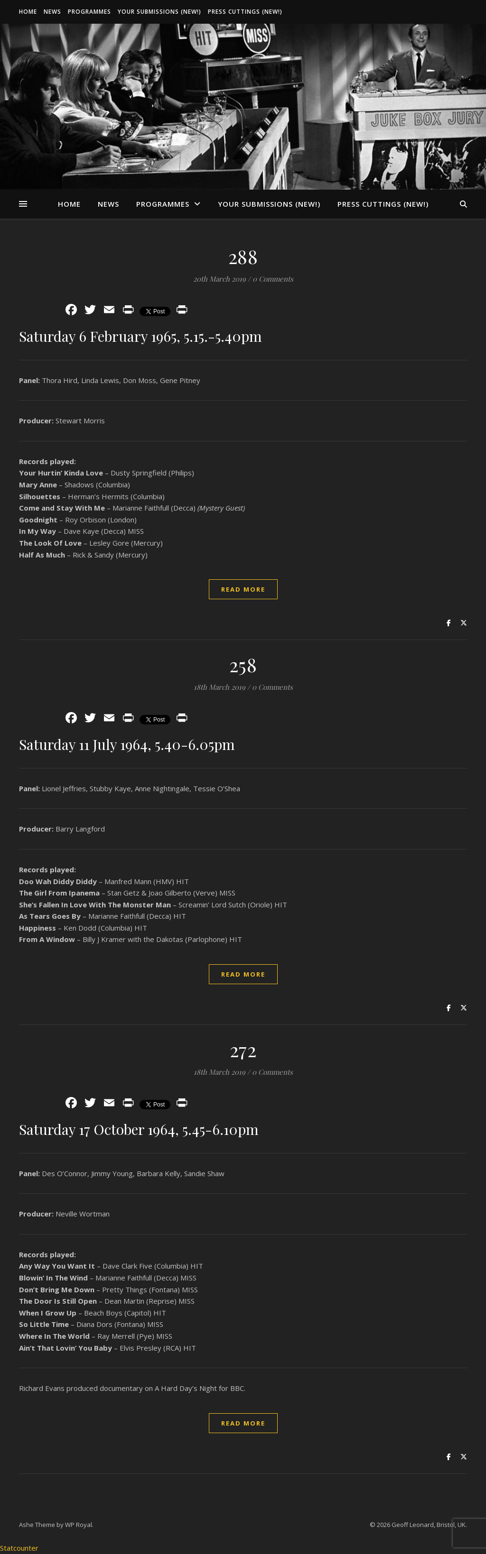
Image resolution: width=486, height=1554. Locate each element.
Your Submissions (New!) (159, 12)
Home (28, 12)
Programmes (89, 12)
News (52, 12)
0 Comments (272, 278)
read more (243, 589)
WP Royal (78, 1524)
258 (243, 664)
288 (243, 256)
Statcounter (19, 1548)
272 (243, 1049)
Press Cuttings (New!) (245, 12)
